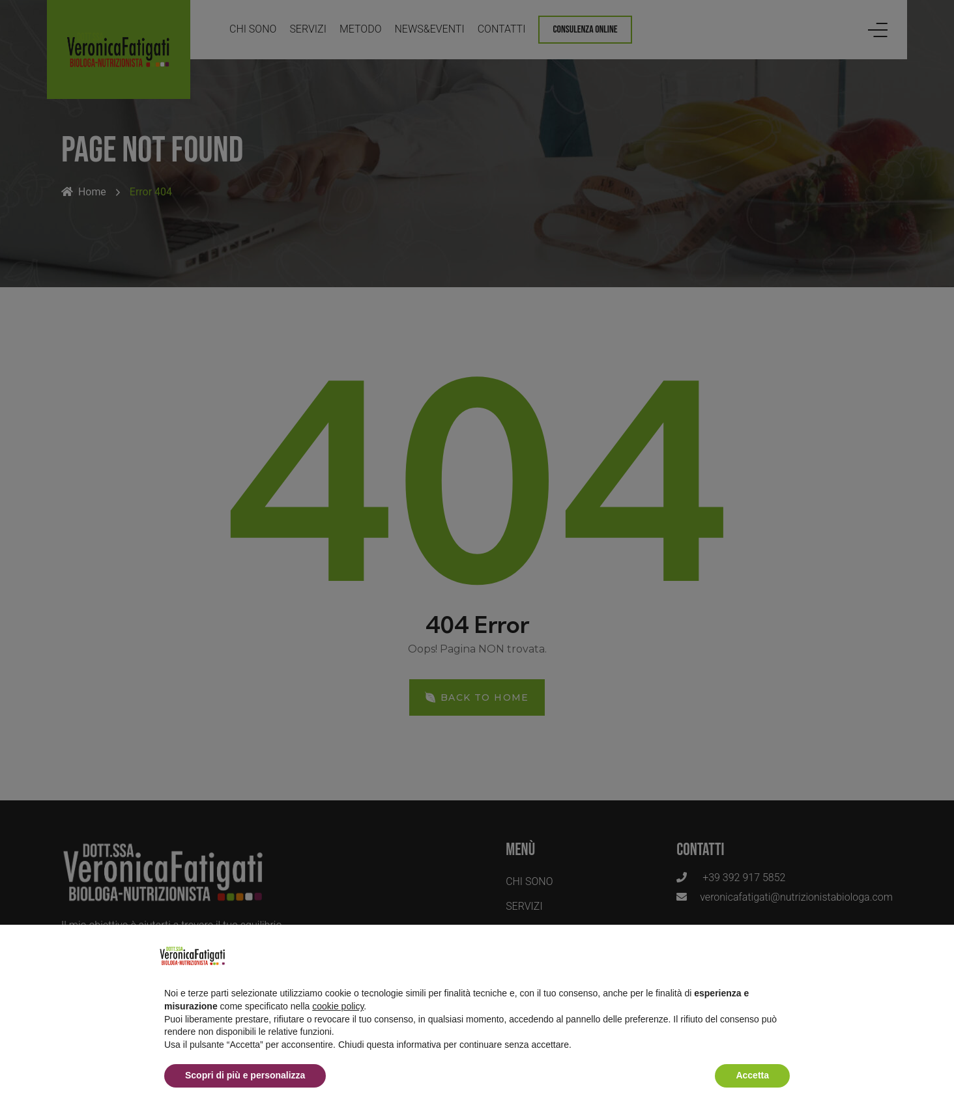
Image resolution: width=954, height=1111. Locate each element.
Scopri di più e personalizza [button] (245, 1075)
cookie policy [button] (338, 1006)
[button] (783, 956)
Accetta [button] (752, 1075)
